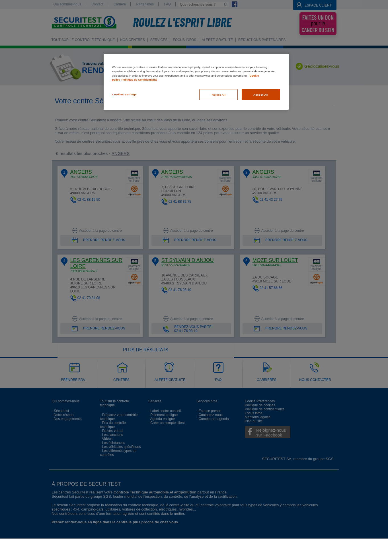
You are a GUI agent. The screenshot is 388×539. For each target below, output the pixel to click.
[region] (196, 82)
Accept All (260, 94)
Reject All (218, 94)
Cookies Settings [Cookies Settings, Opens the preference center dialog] (124, 94)
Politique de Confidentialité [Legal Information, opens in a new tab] (139, 79)
